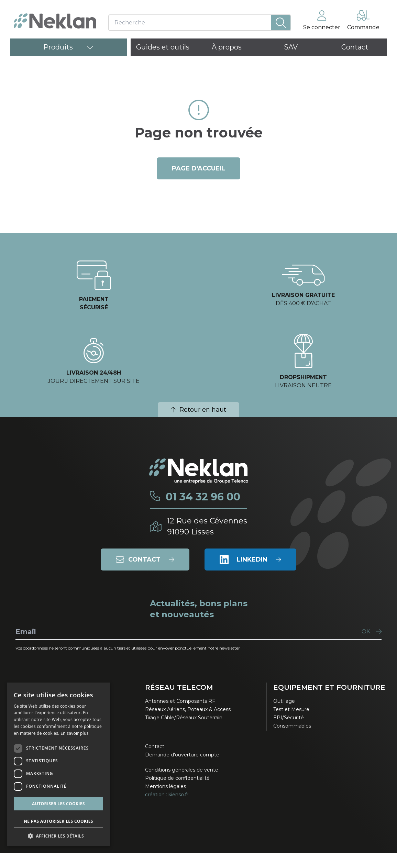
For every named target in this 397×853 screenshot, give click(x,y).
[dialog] (58, 764)
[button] (58, 835)
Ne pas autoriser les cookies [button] (58, 821)
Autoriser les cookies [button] (58, 804)
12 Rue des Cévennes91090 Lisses (207, 526)
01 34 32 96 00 (203, 497)
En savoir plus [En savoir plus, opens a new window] (74, 733)
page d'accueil (198, 168)
